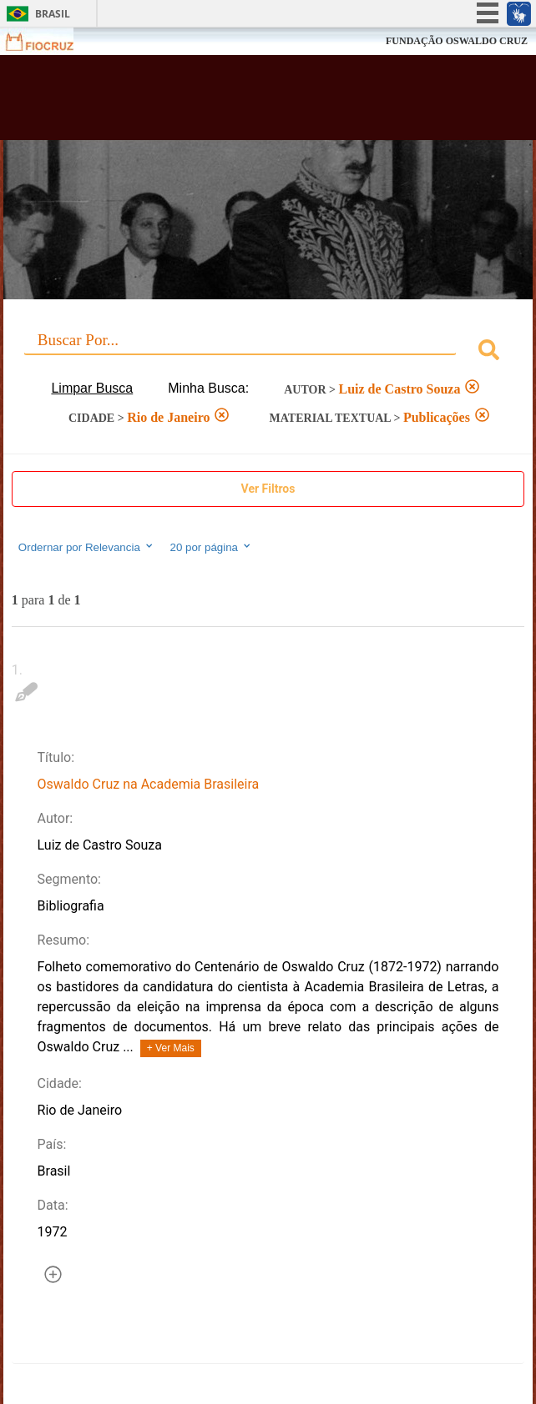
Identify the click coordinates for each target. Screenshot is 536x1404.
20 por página (211, 547)
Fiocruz (49, 41)
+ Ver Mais (171, 1048)
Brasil (52, 14)
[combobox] (268, 352)
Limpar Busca (92, 388)
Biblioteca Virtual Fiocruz (222, 102)
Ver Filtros (268, 488)
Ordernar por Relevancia (86, 547)
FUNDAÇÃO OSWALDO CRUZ (457, 41)
